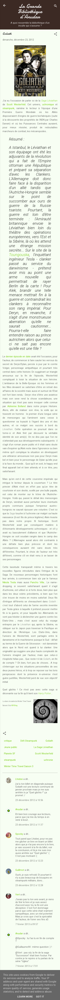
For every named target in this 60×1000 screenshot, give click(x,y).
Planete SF (9, 753)
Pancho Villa (37, 582)
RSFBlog (14, 705)
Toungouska (19, 255)
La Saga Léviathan (43, 747)
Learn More (25, 996)
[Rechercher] (55, 6)
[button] (55, 34)
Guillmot (19, 870)
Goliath (49, 740)
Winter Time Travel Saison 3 (18, 766)
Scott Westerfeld (16, 104)
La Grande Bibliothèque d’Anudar (30, 11)
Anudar (19, 809)
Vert (17, 894)
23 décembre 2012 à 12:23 (29, 860)
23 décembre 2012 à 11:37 (29, 824)
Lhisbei (19, 779)
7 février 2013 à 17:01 (26, 966)
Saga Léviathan (49, 100)
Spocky (19, 834)
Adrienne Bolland (16, 406)
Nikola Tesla (9, 582)
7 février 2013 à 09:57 (26, 924)
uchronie (48, 759)
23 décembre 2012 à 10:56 (29, 800)
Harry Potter (44, 693)
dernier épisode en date (18, 356)
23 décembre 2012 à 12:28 (29, 885)
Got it (40, 996)
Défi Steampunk (28, 740)
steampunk (8, 108)
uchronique (48, 104)
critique (8, 740)
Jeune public (10, 747)
